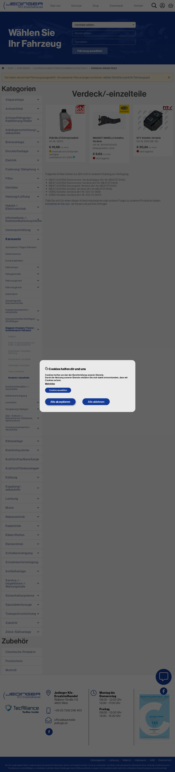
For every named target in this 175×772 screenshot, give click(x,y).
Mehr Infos (50, 384)
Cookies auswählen (58, 390)
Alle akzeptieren (60, 401)
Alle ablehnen (96, 401)
